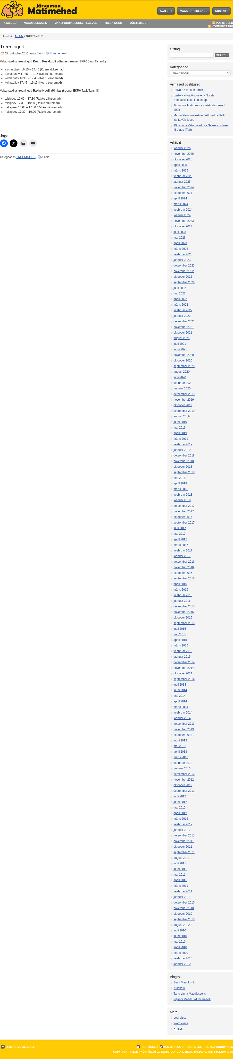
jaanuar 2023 (182, 260)
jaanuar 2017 (182, 556)
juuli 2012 (180, 796)
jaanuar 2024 (182, 215)
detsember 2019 (184, 394)
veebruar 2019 (183, 444)
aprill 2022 (180, 299)
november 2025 (184, 153)
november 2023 (184, 221)
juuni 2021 (180, 349)
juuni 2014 (180, 690)
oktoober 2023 (183, 226)
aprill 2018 (180, 483)
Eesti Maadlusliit (184, 982)
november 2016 (184, 567)
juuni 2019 (180, 422)
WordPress (181, 1023)
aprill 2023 (180, 243)
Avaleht (166, 10)
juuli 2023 (180, 232)
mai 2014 (179, 695)
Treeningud (12, 46)
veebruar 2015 (183, 651)
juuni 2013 (180, 740)
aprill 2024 (180, 198)
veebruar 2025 (183, 176)
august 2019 (182, 416)
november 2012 (184, 779)
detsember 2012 (184, 774)
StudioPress (223, 1051)
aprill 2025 (180, 165)
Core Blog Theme (190, 1051)
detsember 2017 (184, 506)
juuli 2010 (180, 930)
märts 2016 (181, 589)
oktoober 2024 (183, 193)
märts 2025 (181, 170)
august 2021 (182, 338)
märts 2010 (181, 953)
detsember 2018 (184, 455)
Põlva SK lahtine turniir (188, 90)
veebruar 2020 (183, 383)
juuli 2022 (180, 288)
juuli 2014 (180, 684)
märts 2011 (181, 885)
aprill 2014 (180, 701)
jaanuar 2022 (182, 316)
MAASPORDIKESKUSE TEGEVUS (75, 22)
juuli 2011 (180, 863)
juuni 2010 (180, 936)
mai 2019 (179, 427)
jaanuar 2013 (182, 768)
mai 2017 (179, 533)
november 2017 (184, 511)
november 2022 (184, 271)
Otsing (175, 49)
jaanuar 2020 (182, 388)
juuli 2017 (180, 528)
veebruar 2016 (183, 595)
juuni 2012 (180, 802)
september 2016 (184, 578)
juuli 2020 (180, 377)
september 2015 (184, 623)
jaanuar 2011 (182, 897)
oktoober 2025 (183, 159)
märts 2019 (181, 438)
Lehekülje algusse (20, 1046)
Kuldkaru (179, 988)
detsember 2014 (184, 662)
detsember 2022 (184, 265)
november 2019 (184, 399)
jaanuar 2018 (182, 500)
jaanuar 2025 (182, 181)
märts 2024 (181, 204)
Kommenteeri (58, 53)
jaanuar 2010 (182, 964)
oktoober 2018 (183, 466)
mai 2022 (179, 293)
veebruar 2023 (183, 254)
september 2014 (184, 679)
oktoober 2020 (183, 360)
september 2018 (184, 472)
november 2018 (184, 461)
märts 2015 (181, 645)
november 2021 (184, 327)
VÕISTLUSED (137, 22)
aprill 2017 (180, 539)
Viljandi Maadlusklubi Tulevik (192, 999)
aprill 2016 (180, 584)
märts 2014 (181, 707)
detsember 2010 (184, 902)
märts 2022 (181, 304)
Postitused (224, 22)
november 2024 (184, 187)
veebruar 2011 (183, 891)
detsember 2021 (184, 321)
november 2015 (184, 612)
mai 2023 (179, 237)
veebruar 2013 (183, 763)
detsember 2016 (184, 561)
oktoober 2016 (183, 573)
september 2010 (184, 919)
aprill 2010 (180, 947)
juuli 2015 (180, 628)
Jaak (40, 53)
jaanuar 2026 (182, 148)
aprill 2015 (180, 640)
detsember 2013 (184, 723)
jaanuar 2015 (182, 656)
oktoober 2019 (183, 405)
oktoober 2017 (183, 517)
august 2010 (182, 925)
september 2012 (184, 790)
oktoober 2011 (183, 846)
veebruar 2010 (183, 958)
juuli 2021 (180, 343)
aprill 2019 (180, 433)
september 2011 (184, 852)
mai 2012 (179, 807)
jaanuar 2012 (182, 830)
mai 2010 (179, 941)
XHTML (178, 1029)
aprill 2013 (180, 751)
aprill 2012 (180, 813)
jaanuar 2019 (182, 450)
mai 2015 (179, 634)
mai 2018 (179, 478)
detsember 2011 (184, 835)
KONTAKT (221, 10)
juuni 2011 (180, 869)
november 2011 (184, 841)
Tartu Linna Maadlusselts (190, 993)
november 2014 (184, 668)
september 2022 (184, 282)
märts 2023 (181, 248)
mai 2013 (179, 746)
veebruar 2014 (183, 712)
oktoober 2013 (183, 735)
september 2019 (184, 411)
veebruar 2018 (183, 494)
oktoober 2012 (183, 785)
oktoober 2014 (183, 673)
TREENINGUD (113, 22)
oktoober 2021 (183, 332)
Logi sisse (180, 1017)
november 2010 (184, 908)
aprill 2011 (180, 880)
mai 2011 (179, 874)
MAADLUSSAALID (35, 22)
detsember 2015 (184, 606)
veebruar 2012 (183, 824)
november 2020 (184, 355)
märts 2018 (181, 489)
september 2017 (184, 522)
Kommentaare (222, 26)
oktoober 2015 (183, 617)
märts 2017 (181, 545)
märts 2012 (181, 818)
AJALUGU (10, 22)
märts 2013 (181, 757)
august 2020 (182, 371)
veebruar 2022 (183, 310)
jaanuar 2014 (182, 718)
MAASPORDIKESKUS (193, 10)
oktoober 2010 (183, 913)
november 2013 (184, 729)
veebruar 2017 (183, 550)
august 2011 (182, 858)
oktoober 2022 (183, 276)
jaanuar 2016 (182, 601)
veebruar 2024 (183, 209)
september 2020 (184, 366)
